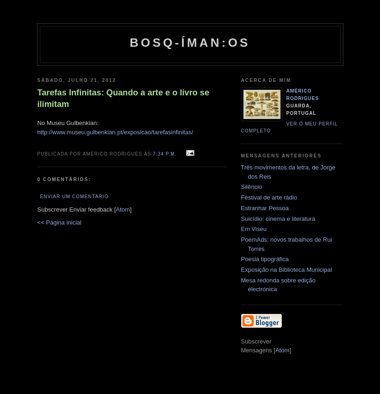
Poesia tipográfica (265, 259)
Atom (123, 209)
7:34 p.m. (165, 153)
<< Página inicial (59, 222)
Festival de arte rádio (269, 197)
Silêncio (251, 186)
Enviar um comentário (74, 196)
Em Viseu (254, 228)
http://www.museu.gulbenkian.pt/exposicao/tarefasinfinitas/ (115, 132)
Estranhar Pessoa (265, 208)
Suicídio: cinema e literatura (278, 218)
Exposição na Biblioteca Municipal (286, 269)
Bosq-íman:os (190, 43)
